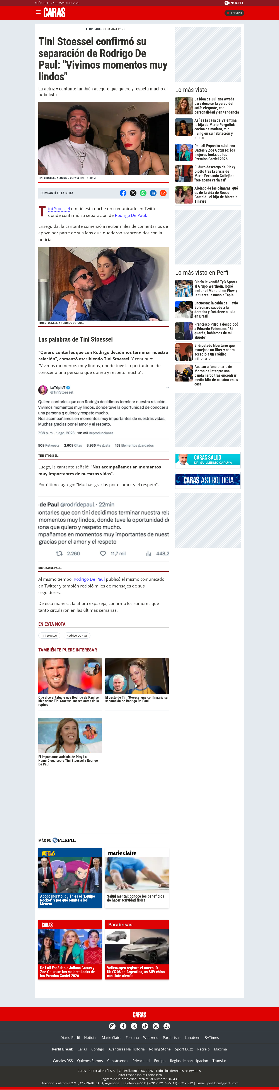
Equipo (160, 1060)
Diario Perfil (70, 1037)
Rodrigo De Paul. (130, 215)
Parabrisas (171, 1037)
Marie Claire (111, 1037)
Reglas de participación (189, 1060)
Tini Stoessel (59, 209)
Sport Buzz (184, 1049)
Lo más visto (191, 89)
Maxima (220, 1049)
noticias (70, 853)
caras (70, 925)
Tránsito (219, 1060)
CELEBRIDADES (92, 29)
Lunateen (192, 1037)
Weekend (150, 1037)
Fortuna (132, 1037)
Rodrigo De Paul (90, 579)
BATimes (212, 1037)
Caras (82, 1049)
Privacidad (141, 1060)
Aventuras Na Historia (127, 1049)
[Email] (163, 193)
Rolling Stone (160, 1049)
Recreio (203, 1049)
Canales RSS (63, 1060)
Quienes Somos (90, 1060)
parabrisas (137, 925)
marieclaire (137, 853)
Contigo (97, 1049)
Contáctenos (117, 1060)
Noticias (90, 1037)
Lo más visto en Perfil (202, 272)
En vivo (234, 13)
